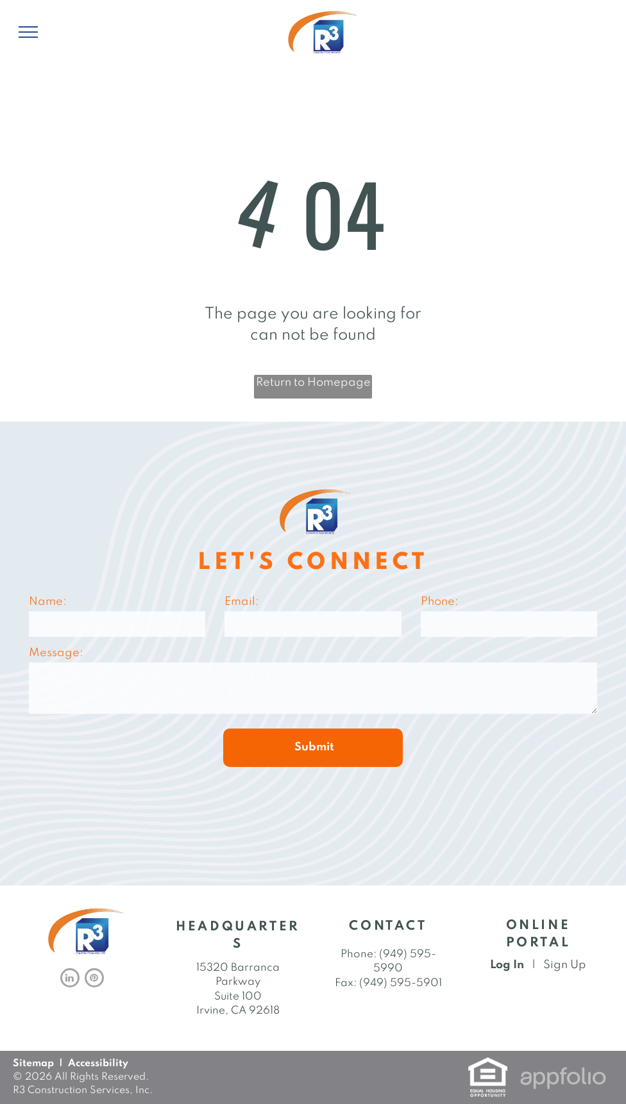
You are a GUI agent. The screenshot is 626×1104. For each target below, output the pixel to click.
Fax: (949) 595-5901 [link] (388, 983)
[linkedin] (70, 979)
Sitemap (33, 1064)
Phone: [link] (358, 954)
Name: (48, 601)
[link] (487, 1065)
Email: (241, 601)
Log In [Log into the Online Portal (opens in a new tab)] (507, 965)
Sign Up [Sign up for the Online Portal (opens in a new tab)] (564, 965)
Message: (56, 653)
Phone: (440, 601)
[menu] (28, 32)
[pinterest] (94, 979)
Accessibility (98, 1064)
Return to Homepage (313, 382)
